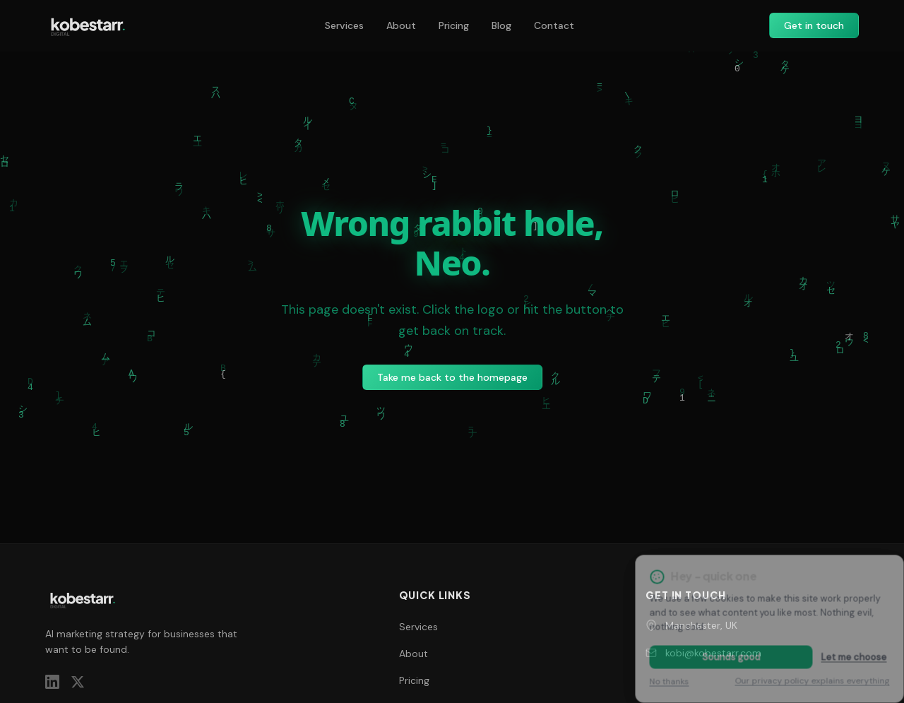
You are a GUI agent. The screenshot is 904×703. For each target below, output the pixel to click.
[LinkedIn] (52, 682)
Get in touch (814, 25)
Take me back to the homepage (452, 377)
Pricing (454, 25)
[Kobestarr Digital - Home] (88, 25)
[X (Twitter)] (78, 682)
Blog (501, 25)
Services (344, 25)
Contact (554, 25)
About (401, 25)
